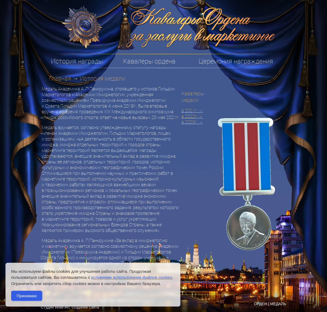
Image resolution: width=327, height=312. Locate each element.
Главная (60, 78)
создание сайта (85, 307)
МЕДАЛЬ (278, 304)
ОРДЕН (260, 304)
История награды (77, 61)
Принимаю (27, 295)
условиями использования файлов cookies (131, 277)
